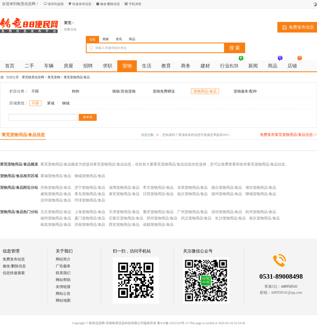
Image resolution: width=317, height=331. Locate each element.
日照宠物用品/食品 (158, 194)
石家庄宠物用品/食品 (126, 218)
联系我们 (63, 273)
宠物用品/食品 (205, 91)
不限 (35, 91)
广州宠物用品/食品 (192, 212)
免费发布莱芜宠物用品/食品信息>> (288, 135)
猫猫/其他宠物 (124, 91)
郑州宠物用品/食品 (162, 218)
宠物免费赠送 (164, 91)
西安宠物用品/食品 (124, 225)
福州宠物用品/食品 (55, 218)
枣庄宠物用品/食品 (158, 188)
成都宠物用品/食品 (158, 225)
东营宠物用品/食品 (192, 188)
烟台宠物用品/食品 (226, 188)
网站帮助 (63, 280)
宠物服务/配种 (245, 91)
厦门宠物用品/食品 (89, 218)
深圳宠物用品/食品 (226, 212)
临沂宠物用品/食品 (192, 194)
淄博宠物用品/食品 (124, 188)
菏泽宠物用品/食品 (89, 200)
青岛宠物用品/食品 (89, 194)
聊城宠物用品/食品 (260, 194)
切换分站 (70, 29)
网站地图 (63, 300)
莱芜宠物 (54, 77)
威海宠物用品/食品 (55, 194)
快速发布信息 (81, 4)
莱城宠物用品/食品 (55, 176)
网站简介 (63, 259)
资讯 (119, 39)
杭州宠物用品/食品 (260, 212)
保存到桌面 (56, 4)
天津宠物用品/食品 (124, 212)
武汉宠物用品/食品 (196, 218)
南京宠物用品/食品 (264, 218)
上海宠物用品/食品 (89, 212)
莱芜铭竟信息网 (33, 77)
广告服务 (63, 266)
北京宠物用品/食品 (55, 212)
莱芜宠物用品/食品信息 (23, 134)
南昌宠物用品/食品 (55, 225)
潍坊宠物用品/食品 (260, 188)
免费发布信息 (14, 259)
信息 (92, 39)
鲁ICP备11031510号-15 (172, 323)
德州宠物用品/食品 (226, 194)
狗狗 (75, 91)
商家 (105, 39)
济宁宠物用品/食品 (89, 188)
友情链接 (63, 287)
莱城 (50, 103)
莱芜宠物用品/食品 (77, 77)
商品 (132, 39)
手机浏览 (135, 4)
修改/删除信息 (110, 4)
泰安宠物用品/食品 (124, 194)
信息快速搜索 (14, 273)
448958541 (289, 286)
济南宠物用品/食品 (55, 188)
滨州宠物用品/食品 (55, 200)
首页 (10, 65)
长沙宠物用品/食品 (230, 218)
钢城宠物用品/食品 (89, 176)
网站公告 (63, 294)
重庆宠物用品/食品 (158, 212)
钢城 (65, 103)
